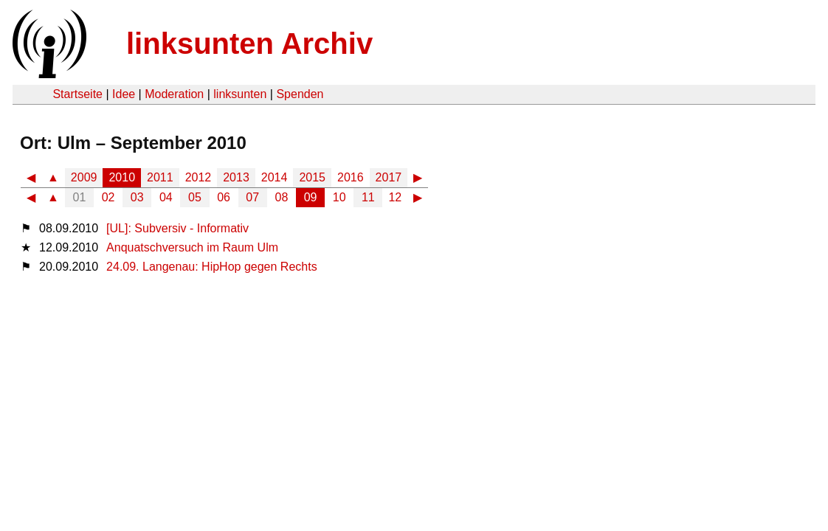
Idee (123, 94)
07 (252, 197)
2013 (236, 177)
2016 (350, 177)
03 (137, 197)
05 (194, 197)
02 (108, 197)
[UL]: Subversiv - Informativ (177, 228)
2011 (160, 177)
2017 (389, 177)
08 (282, 197)
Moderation (174, 94)
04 (166, 197)
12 (394, 197)
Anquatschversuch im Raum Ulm (192, 247)
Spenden (299, 94)
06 (223, 197)
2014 (274, 177)
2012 (198, 177)
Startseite (77, 94)
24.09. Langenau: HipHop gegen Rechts (211, 266)
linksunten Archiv (249, 43)
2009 (84, 177)
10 (339, 197)
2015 (312, 177)
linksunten (239, 94)
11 (368, 197)
